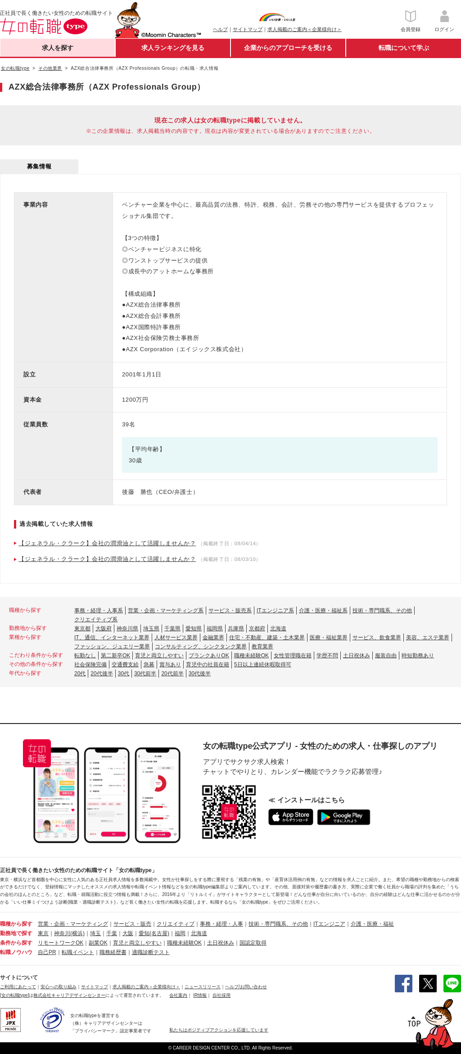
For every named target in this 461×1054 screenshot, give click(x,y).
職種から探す (16, 924)
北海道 (278, 628)
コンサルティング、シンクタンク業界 (201, 646)
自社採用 (221, 995)
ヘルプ (220, 29)
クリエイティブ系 (96, 619)
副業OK (98, 942)
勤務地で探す (16, 933)
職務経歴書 (113, 952)
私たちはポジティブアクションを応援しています (218, 1029)
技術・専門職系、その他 (382, 610)
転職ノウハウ (16, 952)
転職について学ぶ (404, 47)
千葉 (111, 933)
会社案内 (178, 995)
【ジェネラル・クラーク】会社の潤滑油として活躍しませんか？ (107, 543)
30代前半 (145, 673)
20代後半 (101, 673)
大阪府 (103, 628)
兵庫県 (236, 628)
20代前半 (172, 673)
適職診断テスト (151, 952)
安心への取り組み (59, 986)
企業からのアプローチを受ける (288, 47)
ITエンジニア (329, 924)
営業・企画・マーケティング (73, 924)
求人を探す (57, 47)
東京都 (82, 628)
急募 (149, 664)
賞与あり (170, 664)
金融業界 (213, 637)
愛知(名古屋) (154, 933)
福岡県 (215, 628)
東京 (43, 933)
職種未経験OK (251, 655)
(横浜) (77, 933)
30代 (123, 673)
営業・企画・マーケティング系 (165, 610)
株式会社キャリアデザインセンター (69, 995)
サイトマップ (247, 29)
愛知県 (193, 628)
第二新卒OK (115, 655)
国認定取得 (253, 942)
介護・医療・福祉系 (323, 610)
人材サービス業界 (176, 637)
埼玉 (95, 933)
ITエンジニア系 (275, 610)
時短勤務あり (418, 655)
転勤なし (85, 655)
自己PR (47, 952)
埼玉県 (151, 628)
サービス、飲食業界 (377, 637)
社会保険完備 (90, 664)
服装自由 (386, 655)
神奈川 (62, 933)
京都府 (257, 628)
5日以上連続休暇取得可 (262, 664)
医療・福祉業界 (329, 637)
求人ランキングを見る (172, 47)
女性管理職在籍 (293, 655)
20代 (80, 673)
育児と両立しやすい (159, 655)
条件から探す (16, 942)
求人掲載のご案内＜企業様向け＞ (304, 29)
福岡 (180, 933)
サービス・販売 (132, 924)
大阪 (127, 933)
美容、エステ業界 (427, 637)
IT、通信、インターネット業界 (111, 637)
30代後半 (200, 673)
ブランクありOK (209, 655)
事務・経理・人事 (221, 924)
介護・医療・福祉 (372, 924)
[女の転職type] (14, 995)
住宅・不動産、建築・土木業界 (267, 637)
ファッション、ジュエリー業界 (112, 646)
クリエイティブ (175, 924)
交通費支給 (125, 664)
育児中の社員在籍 (207, 664)
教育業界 (262, 646)
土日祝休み (356, 655)
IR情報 (200, 995)
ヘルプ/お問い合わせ (246, 986)
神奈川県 (127, 628)
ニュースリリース (203, 986)
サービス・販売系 (230, 610)
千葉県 (172, 628)
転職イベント (78, 952)
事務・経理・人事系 (98, 610)
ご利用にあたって (18, 986)
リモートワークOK (60, 942)
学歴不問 (327, 655)
